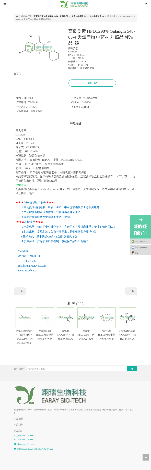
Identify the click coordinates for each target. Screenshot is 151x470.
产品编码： (22, 102)
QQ (142, 252)
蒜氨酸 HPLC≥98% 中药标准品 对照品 (65, 335)
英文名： (76, 107)
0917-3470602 (141, 241)
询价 (92, 83)
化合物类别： (23, 111)
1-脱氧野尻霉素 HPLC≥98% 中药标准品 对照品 (127, 335)
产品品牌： (77, 98)
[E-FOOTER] (53, 395)
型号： (20, 98)
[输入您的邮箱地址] (76, 368)
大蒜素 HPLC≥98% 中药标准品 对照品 (86, 335)
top (146, 457)
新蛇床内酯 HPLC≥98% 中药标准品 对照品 (44, 335)
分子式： (21, 107)
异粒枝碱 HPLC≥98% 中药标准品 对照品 (106, 335)
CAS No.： (76, 102)
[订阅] (132, 368)
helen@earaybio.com (143, 247)
